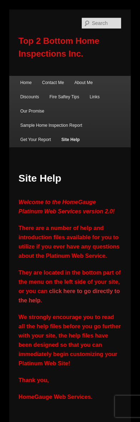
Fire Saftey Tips (64, 96)
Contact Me (53, 82)
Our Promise (32, 111)
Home (26, 82)
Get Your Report (35, 139)
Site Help (70, 139)
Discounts (29, 96)
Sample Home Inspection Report (51, 125)
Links (95, 96)
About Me (83, 82)
